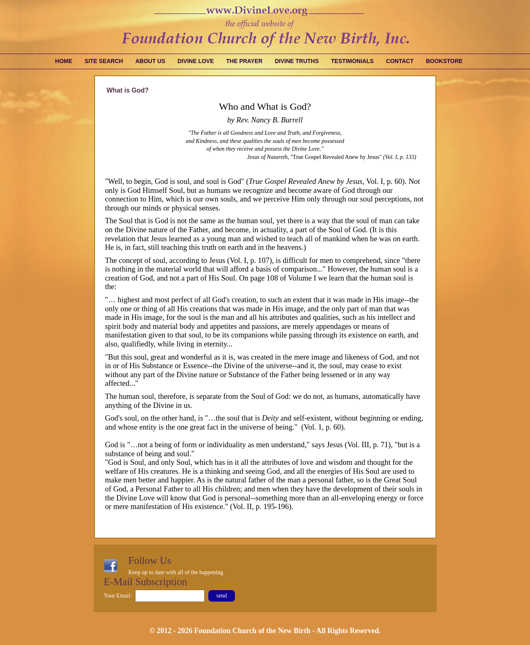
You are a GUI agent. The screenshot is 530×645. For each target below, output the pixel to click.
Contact (399, 61)
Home (63, 61)
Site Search (104, 61)
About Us (150, 61)
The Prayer (244, 61)
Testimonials (352, 61)
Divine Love (196, 61)
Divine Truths (296, 61)
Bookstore (444, 61)
